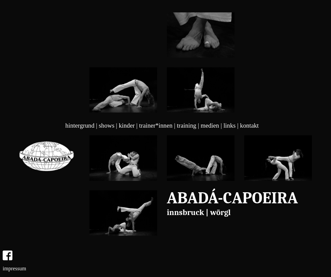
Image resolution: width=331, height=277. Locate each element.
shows (107, 125)
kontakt (249, 125)
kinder (127, 125)
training (186, 125)
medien (210, 125)
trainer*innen (155, 125)
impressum (14, 268)
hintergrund (79, 125)
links (229, 125)
